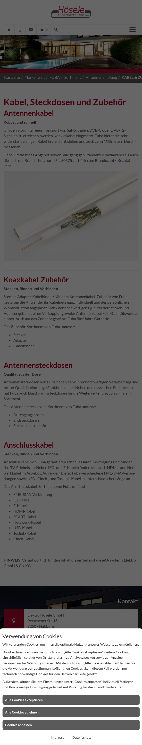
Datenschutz (81, 737)
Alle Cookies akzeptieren (24, 700)
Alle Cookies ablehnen (22, 712)
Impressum (59, 737)
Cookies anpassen (18, 725)
